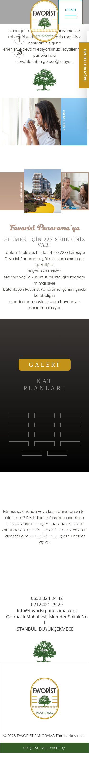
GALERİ (44, 364)
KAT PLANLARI (44, 385)
